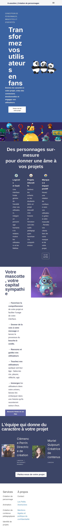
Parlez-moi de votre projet (17, 109)
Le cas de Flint (45, 256)
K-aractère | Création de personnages (23, 3)
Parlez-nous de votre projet (30, 474)
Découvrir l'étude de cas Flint (15, 413)
